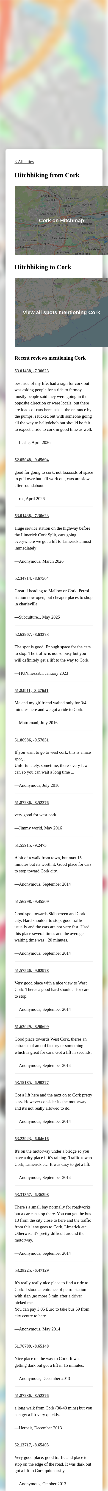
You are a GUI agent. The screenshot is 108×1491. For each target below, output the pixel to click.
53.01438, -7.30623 (32, 370)
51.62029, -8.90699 (32, 1026)
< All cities (24, 161)
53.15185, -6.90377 (32, 1082)
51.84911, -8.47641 (32, 690)
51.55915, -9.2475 (31, 845)
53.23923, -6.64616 (32, 1138)
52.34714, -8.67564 (32, 578)
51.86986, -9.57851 (32, 740)
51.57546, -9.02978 (32, 970)
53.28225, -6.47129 (32, 1270)
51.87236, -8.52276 (32, 802)
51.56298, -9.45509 (32, 901)
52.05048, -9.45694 (32, 459)
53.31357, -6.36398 (32, 1194)
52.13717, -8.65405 (32, 1444)
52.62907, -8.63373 (32, 634)
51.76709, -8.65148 (32, 1346)
